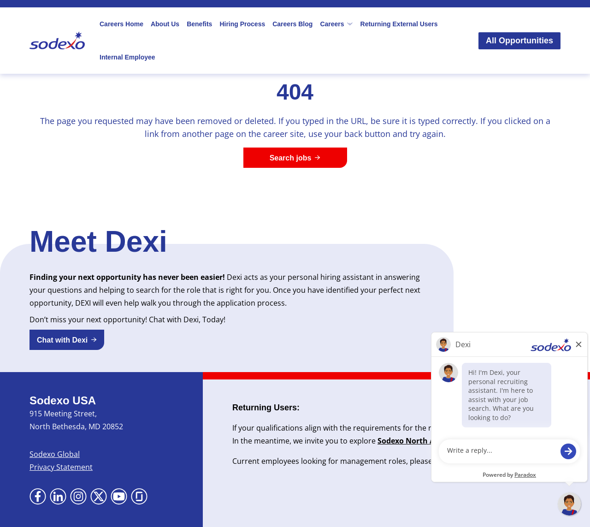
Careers (336, 24)
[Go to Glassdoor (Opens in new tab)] (139, 496)
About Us (165, 24)
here (459, 461)
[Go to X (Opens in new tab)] (98, 496)
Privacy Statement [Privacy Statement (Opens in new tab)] (61, 467)
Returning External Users (399, 24)
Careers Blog (292, 24)
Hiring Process (242, 24)
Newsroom (511, 441)
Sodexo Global (55, 454)
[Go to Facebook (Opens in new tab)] (38, 496)
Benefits (199, 24)
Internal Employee (127, 57)
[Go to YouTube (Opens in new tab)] (119, 496)
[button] (67, 340)
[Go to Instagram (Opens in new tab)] (78, 496)
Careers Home (121, 24)
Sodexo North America (419, 441)
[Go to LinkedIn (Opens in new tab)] (58, 496)
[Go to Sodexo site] (57, 40)
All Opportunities (519, 40)
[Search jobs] (295, 158)
